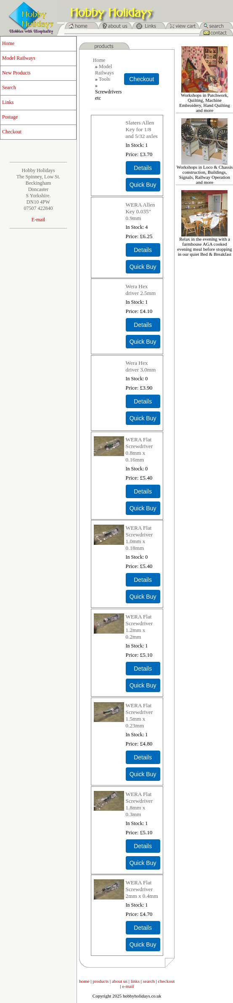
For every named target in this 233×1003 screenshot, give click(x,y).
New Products (16, 73)
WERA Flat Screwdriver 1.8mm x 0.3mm (139, 804)
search (149, 981)
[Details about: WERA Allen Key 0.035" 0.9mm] (143, 250)
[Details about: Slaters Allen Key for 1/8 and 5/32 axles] (143, 168)
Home (8, 43)
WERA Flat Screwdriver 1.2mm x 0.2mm (139, 626)
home (84, 981)
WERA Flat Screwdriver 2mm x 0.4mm (142, 889)
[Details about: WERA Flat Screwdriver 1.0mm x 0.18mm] (143, 579)
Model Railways (18, 58)
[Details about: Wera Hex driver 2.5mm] (143, 325)
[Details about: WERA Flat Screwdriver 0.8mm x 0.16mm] (143, 491)
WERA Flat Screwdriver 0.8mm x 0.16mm (139, 449)
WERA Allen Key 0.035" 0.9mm (140, 211)
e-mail (128, 986)
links (135, 981)
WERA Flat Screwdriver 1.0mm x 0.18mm (139, 538)
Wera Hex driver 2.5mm (141, 289)
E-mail (38, 220)
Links (7, 102)
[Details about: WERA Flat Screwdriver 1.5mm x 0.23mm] (143, 757)
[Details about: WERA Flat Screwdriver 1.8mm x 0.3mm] (143, 846)
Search (9, 87)
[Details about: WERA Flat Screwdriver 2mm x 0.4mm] (143, 927)
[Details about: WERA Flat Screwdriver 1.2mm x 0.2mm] (143, 668)
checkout (166, 981)
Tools (104, 79)
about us (119, 981)
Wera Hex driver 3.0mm (141, 366)
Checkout (11, 132)
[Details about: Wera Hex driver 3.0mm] (143, 401)
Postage (10, 117)
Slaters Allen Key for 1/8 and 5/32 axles (142, 129)
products (101, 981)
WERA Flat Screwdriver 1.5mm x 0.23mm (139, 715)
